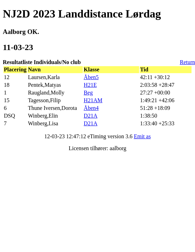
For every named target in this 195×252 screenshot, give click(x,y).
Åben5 (91, 77)
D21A (91, 116)
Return (187, 62)
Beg (88, 93)
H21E (90, 85)
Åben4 (91, 108)
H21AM (93, 100)
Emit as (142, 136)
